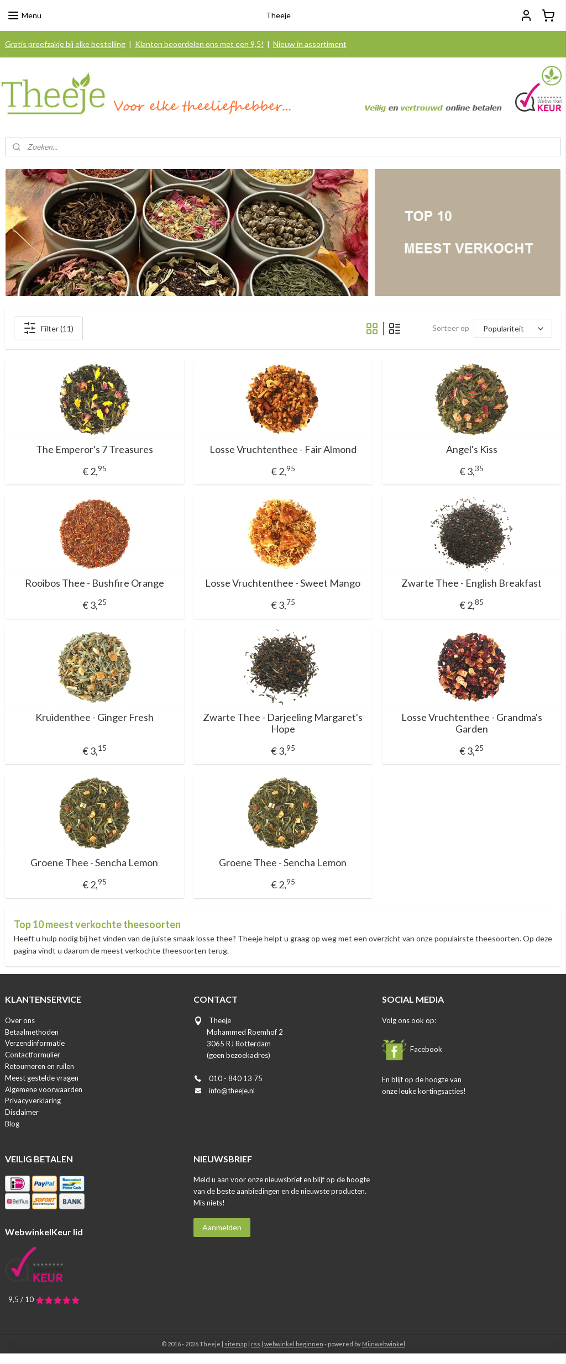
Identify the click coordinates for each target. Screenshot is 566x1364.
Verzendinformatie (35, 1043)
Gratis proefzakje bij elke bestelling (65, 44)
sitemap (235, 1343)
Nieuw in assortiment (310, 44)
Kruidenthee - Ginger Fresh (94, 717)
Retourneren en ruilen (39, 1066)
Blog (12, 1123)
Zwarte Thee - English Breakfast (471, 583)
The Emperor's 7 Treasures (94, 449)
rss (255, 1343)
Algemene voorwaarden (43, 1089)
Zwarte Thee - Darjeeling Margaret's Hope (283, 723)
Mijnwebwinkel (383, 1343)
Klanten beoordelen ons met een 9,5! (199, 44)
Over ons (20, 1020)
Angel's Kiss (471, 449)
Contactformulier (32, 1054)
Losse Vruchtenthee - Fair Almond (283, 449)
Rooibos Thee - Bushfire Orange (94, 583)
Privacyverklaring (33, 1100)
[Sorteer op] (513, 328)
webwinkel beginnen (293, 1343)
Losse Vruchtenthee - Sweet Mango (282, 583)
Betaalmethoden (32, 1032)
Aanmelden (222, 1227)
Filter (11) (48, 328)
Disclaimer (22, 1112)
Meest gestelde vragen (41, 1077)
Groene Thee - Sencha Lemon (94, 862)
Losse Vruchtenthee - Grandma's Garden (471, 723)
